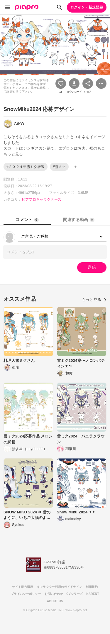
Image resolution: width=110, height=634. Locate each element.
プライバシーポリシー (26, 593)
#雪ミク (59, 167)
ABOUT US (55, 601)
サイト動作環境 (22, 586)
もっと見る (94, 299)
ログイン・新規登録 (86, 7)
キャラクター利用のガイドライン (59, 586)
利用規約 (92, 586)
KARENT (92, 593)
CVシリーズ (74, 593)
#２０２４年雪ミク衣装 (25, 167)
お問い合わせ (54, 593)
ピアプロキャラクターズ (42, 199)
